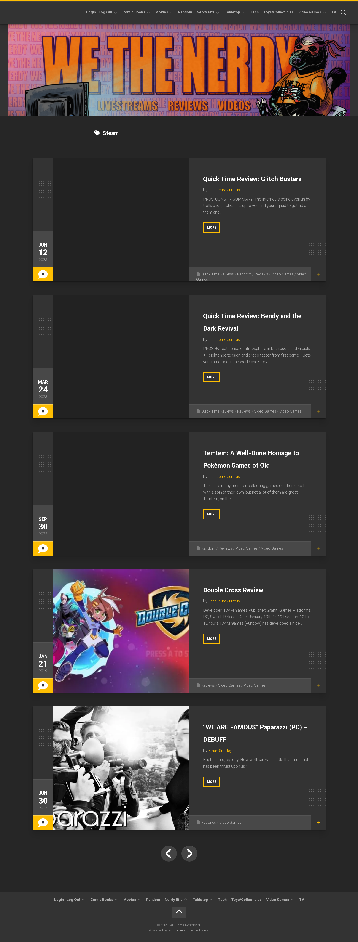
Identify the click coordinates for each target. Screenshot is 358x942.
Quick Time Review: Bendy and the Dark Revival (245, 327)
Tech (254, 12)
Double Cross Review (248, 589)
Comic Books (133, 12)
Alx (206, 930)
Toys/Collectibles (278, 12)
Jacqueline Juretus (225, 202)
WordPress (177, 930)
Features (209, 822)
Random (185, 12)
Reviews (266, 274)
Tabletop (232, 12)
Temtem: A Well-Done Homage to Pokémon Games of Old (250, 464)
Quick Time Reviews (219, 274)
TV (333, 12)
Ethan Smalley (220, 762)
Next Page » (189, 854)
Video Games (309, 12)
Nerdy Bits (206, 12)
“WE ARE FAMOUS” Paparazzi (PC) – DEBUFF (244, 738)
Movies (161, 12)
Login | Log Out (99, 12)
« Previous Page (169, 854)
